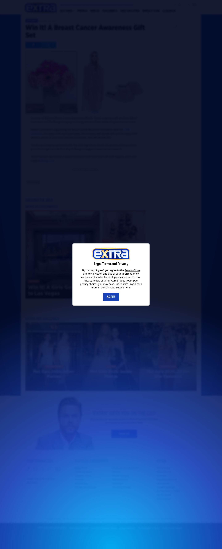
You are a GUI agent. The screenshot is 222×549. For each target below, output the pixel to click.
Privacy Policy (91, 280)
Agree (111, 297)
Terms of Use (132, 270)
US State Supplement (118, 287)
